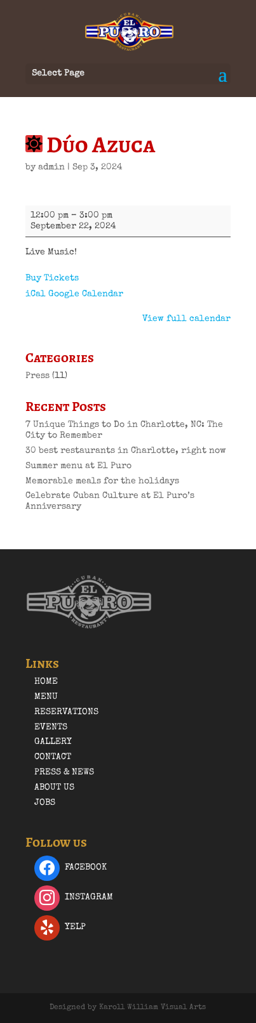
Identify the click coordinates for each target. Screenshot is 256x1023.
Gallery (53, 742)
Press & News (64, 772)
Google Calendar (85, 294)
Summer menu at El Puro (78, 466)
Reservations (66, 712)
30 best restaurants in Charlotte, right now (125, 450)
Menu (46, 697)
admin (51, 167)
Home (46, 681)
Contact (52, 757)
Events (50, 727)
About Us (54, 787)
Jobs (44, 802)
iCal (35, 294)
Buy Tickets (52, 278)
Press (37, 376)
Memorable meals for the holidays (102, 481)
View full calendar (186, 319)
